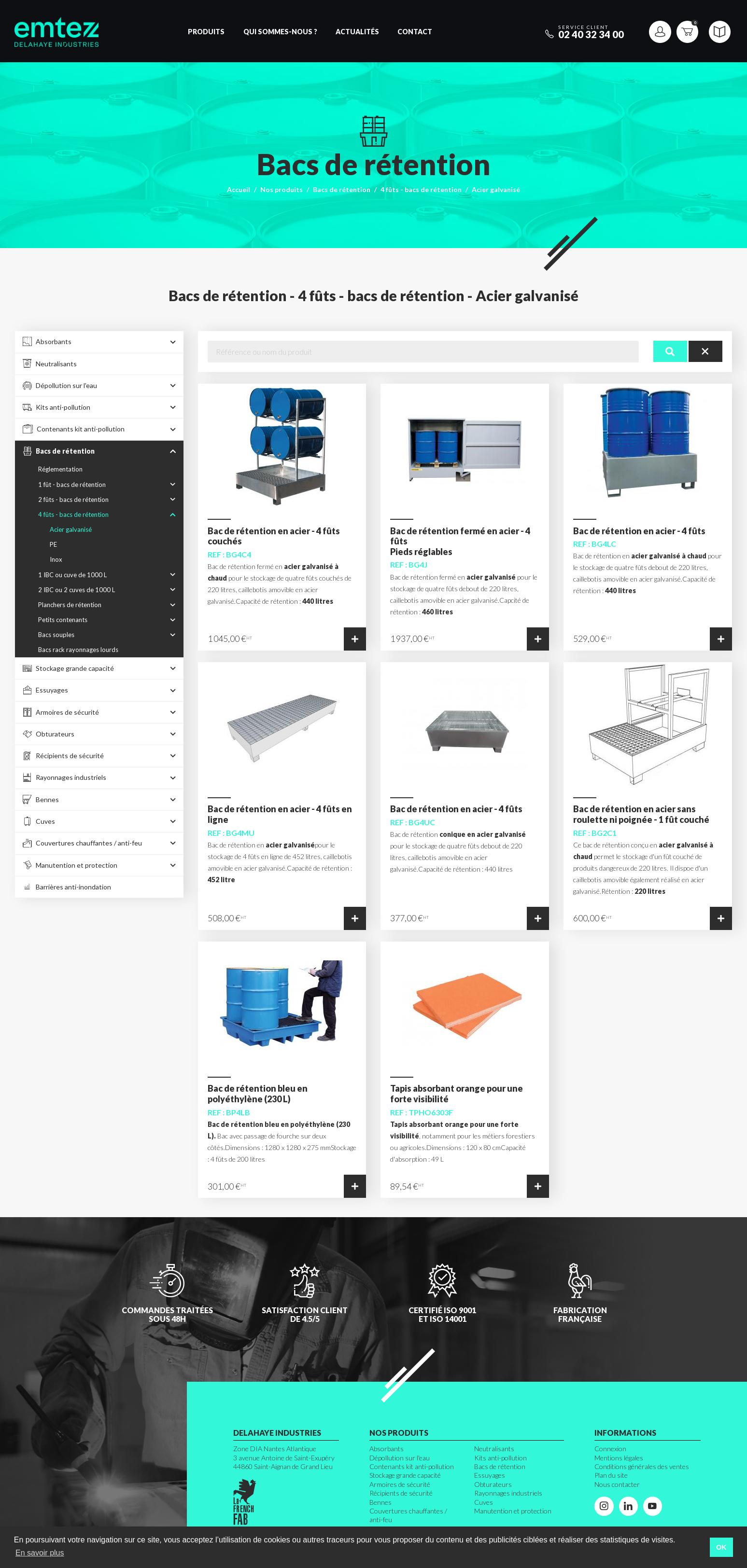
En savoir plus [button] (39, 1553)
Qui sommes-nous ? (280, 32)
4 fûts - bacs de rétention (421, 189)
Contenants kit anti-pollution (411, 1466)
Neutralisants (494, 1448)
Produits (206, 32)
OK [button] (721, 1547)
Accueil (238, 189)
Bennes (380, 1502)
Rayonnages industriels (508, 1493)
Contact (414, 32)
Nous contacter (617, 1484)
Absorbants (386, 1448)
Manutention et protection (512, 1511)
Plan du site (611, 1475)
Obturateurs (493, 1484)
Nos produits (281, 189)
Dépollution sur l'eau (399, 1458)
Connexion (610, 1448)
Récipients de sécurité (401, 1493)
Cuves (483, 1502)
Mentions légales (618, 1458)
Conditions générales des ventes (641, 1466)
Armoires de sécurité (399, 1484)
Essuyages (489, 1475)
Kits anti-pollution (500, 1458)
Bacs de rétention (341, 189)
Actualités (357, 32)
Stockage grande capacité (405, 1475)
